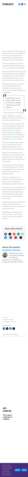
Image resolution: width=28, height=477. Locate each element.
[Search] (4, 334)
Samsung (12, 130)
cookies (8, 465)
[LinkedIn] (18, 234)
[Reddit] (14, 234)
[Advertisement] (13, 360)
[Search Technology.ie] (14, 334)
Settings (9, 475)
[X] (10, 234)
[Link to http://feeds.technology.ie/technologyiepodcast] (22, 4)
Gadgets (10, 319)
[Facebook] (5, 234)
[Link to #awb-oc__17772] (19, 4)
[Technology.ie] (8, 4)
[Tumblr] (10, 237)
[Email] (20, 237)
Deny (24, 470)
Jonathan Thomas (11, 250)
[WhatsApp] (22, 234)
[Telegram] (5, 237)
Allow (17, 470)
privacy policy (5, 473)
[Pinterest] (15, 237)
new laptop (14, 139)
